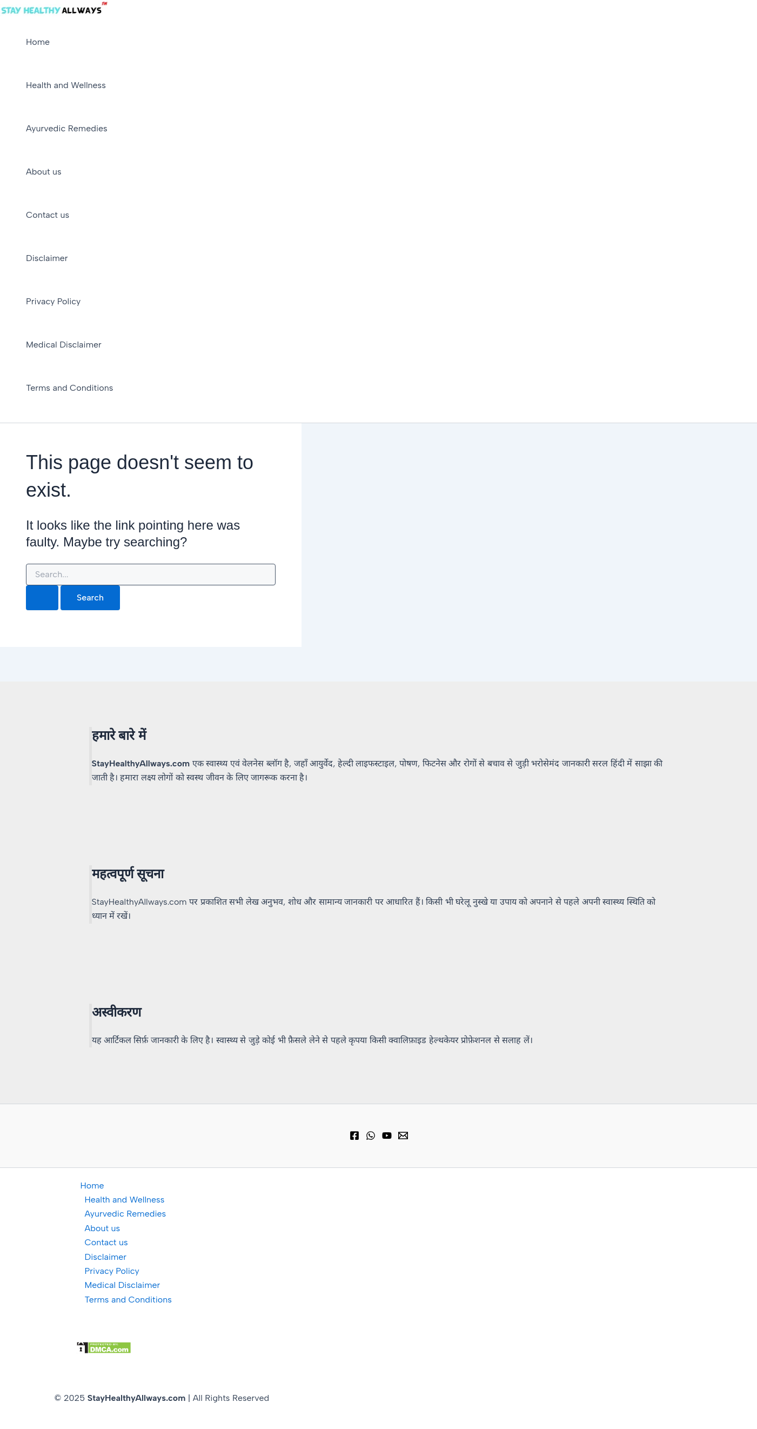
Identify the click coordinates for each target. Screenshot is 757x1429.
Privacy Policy (53, 301)
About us (44, 171)
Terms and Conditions (69, 388)
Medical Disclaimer (64, 344)
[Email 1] (403, 1137)
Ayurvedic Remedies (67, 128)
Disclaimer (47, 258)
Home (38, 42)
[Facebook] (354, 1137)
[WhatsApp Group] (371, 1137)
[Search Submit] (42, 597)
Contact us (47, 215)
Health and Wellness (66, 85)
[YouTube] (387, 1137)
